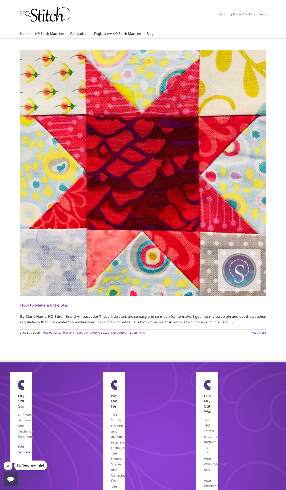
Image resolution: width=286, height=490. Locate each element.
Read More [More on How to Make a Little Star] (258, 332)
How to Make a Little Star (44, 305)
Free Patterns (51, 332)
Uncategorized (116, 332)
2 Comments (137, 332)
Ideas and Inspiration (75, 332)
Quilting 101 (98, 332)
